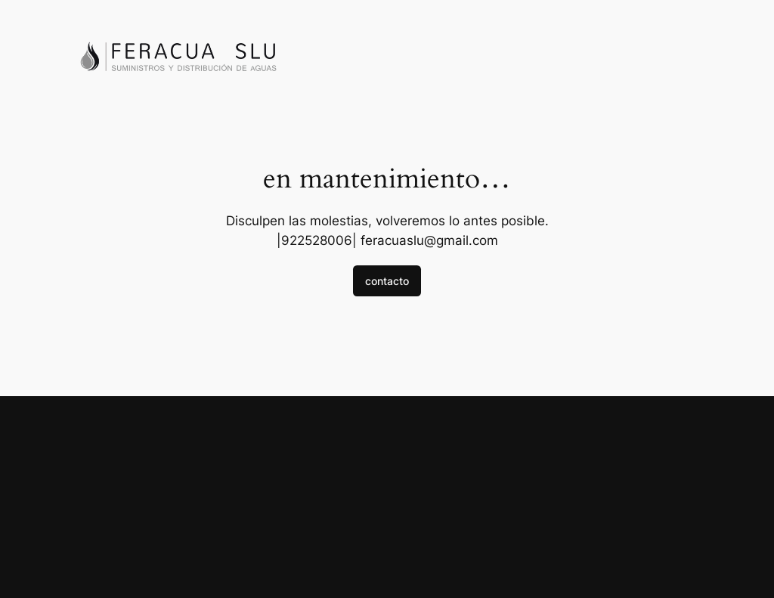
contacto (387, 280)
